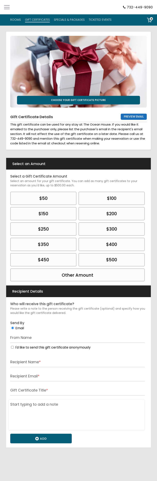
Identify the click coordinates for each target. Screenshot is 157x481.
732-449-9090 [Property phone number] (140, 7)
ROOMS (15, 20)
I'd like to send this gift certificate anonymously (53, 347)
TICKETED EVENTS (100, 20)
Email (19, 328)
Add (41, 438)
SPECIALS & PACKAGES (69, 20)
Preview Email (134, 117)
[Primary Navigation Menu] (7, 7)
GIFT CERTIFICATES (37, 20)
